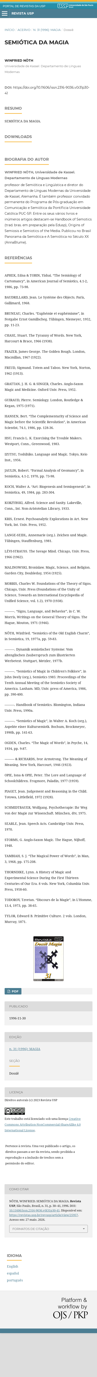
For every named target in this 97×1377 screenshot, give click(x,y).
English (12, 1310)
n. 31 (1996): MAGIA (47, 30)
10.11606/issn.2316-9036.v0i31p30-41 (34, 1254)
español (13, 1317)
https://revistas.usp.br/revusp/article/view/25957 (43, 1259)
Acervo (24, 30)
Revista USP (23, 13)
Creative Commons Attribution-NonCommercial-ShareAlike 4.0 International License (43, 1168)
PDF (14, 1035)
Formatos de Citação (30, 1273)
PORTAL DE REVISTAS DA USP (24, 6)
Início (10, 30)
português (15, 1324)
